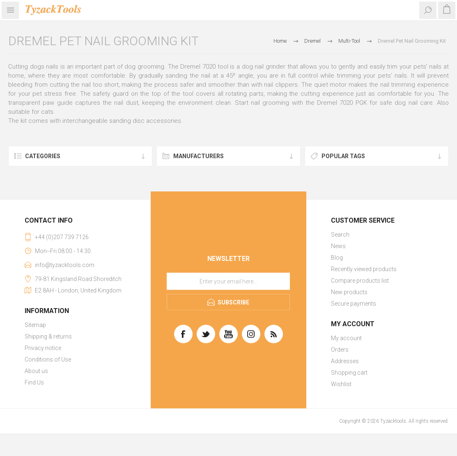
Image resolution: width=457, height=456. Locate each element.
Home (280, 41)
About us (36, 371)
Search (340, 234)
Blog (337, 257)
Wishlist (341, 384)
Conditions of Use (48, 359)
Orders (340, 349)
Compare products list (360, 280)
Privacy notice (43, 348)
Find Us (34, 382)
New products (349, 292)
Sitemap (35, 325)
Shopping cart (349, 372)
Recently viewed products (364, 269)
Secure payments (353, 303)
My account (346, 338)
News (338, 246)
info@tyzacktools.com (64, 265)
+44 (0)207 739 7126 (62, 237)
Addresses (345, 361)
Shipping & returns (48, 336)
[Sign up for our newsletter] (228, 281)
